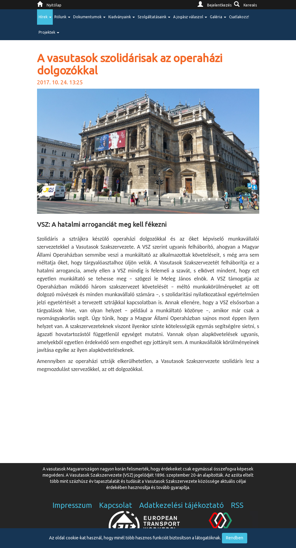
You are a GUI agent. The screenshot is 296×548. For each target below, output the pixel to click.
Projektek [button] (49, 32)
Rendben (234, 537)
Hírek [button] (45, 17)
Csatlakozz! (239, 17)
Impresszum (72, 505)
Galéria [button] (218, 17)
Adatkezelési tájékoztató (181, 505)
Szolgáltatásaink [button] (154, 17)
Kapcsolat (115, 505)
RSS (237, 505)
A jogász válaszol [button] (190, 17)
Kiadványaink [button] (121, 17)
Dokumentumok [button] (89, 17)
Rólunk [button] (62, 17)
